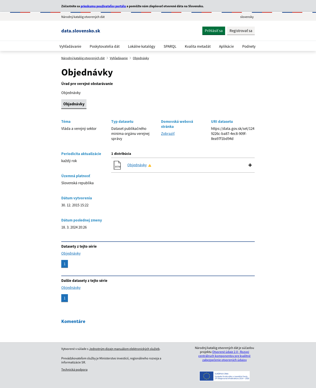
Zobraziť (168, 133)
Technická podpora (74, 369)
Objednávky (141, 58)
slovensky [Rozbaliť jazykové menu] (247, 17)
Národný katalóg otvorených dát (83, 58)
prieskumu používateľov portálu (103, 6)
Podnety (249, 46)
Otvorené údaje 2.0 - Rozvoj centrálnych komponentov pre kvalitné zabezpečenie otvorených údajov (224, 356)
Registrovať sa (241, 30)
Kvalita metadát (198, 46)
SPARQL (170, 46)
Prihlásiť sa (214, 30)
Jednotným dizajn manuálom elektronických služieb (124, 349)
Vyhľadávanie (70, 46)
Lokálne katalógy (141, 46)
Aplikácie (226, 46)
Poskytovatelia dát (105, 46)
